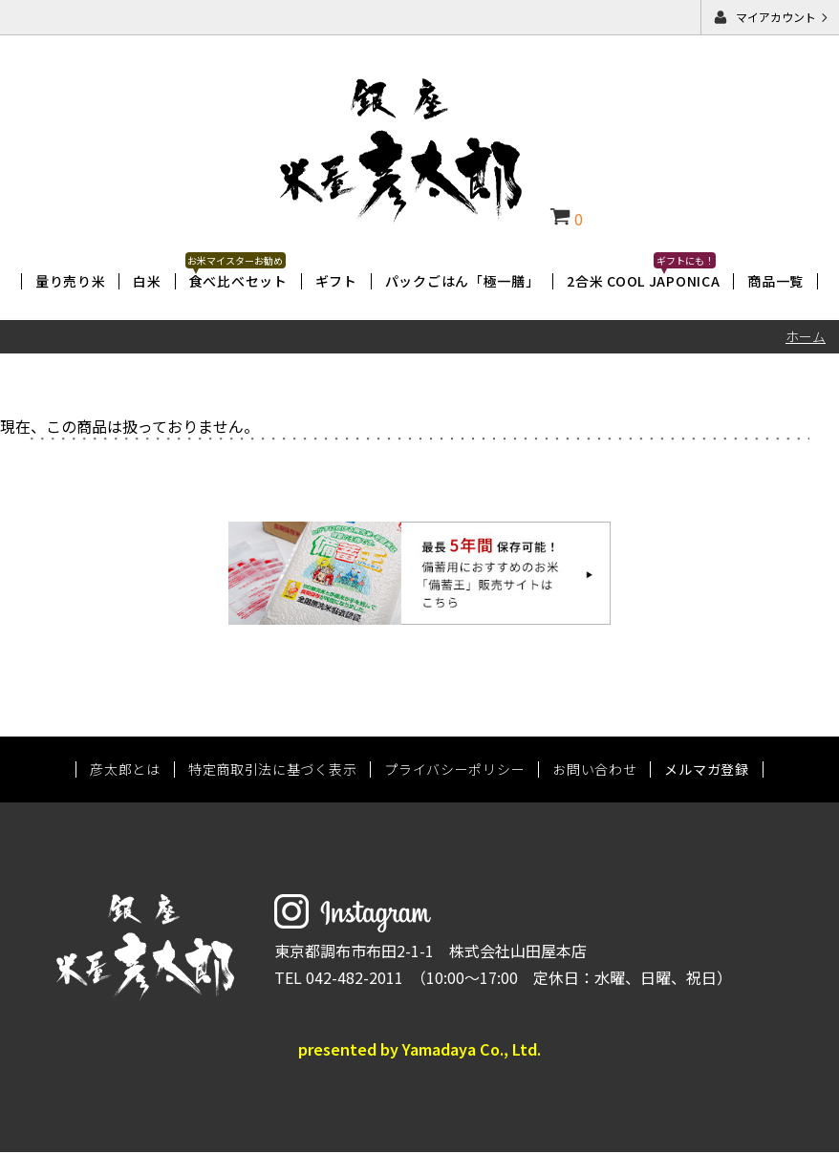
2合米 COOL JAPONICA (643, 280)
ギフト (336, 280)
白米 (147, 280)
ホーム (805, 336)
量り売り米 (70, 280)
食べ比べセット (238, 280)
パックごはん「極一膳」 (462, 280)
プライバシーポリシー (454, 771)
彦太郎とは (125, 771)
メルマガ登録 (706, 771)
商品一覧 (775, 280)
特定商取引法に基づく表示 (272, 771)
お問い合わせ (594, 771)
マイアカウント (776, 17)
